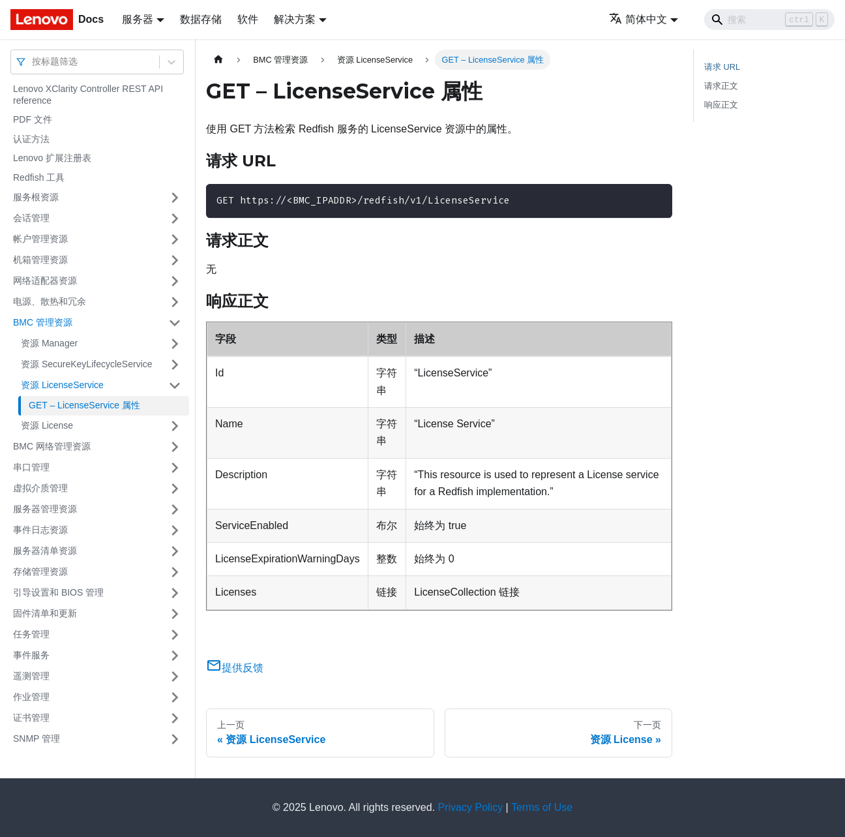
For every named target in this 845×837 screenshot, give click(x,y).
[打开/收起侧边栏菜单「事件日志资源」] (174, 530)
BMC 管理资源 (42, 322)
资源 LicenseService (62, 385)
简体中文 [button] (638, 19)
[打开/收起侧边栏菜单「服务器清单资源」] (174, 551)
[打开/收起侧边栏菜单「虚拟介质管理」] (174, 488)
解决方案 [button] (295, 19)
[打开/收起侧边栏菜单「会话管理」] (174, 218)
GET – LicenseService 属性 (84, 405)
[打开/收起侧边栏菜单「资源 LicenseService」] (174, 385)
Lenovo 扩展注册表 (52, 158)
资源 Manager (49, 343)
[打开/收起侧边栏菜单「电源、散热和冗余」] (174, 302)
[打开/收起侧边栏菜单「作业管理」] (174, 697)
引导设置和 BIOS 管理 (58, 592)
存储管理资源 (40, 571)
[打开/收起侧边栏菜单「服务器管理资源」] (174, 509)
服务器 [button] (137, 19)
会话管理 (31, 218)
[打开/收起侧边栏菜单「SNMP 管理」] (174, 739)
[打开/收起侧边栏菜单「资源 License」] (174, 426)
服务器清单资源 (45, 550)
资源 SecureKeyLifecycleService (87, 364)
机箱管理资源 (40, 259)
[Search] (769, 19)
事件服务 (31, 655)
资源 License (47, 425)
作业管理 (31, 697)
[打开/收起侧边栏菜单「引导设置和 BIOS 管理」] (174, 593)
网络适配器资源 (45, 280)
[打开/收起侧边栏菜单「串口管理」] (174, 467)
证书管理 (31, 717)
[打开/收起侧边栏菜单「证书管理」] (174, 718)
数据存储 (201, 19)
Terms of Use (541, 807)
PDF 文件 (32, 119)
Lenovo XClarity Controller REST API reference (88, 95)
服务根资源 (36, 197)
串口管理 (31, 467)
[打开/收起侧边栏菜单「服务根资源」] (174, 197)
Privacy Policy (470, 807)
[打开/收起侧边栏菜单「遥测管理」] (174, 676)
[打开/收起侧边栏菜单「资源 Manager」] (174, 343)
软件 (247, 19)
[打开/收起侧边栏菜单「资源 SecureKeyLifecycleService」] (174, 364)
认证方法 (31, 139)
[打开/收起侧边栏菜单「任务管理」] (174, 634)
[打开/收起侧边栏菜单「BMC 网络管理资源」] (174, 446)
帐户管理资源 (40, 239)
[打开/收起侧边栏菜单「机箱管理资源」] (174, 260)
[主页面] (218, 60)
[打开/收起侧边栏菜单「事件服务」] (174, 655)
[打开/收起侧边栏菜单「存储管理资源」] (174, 572)
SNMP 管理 (36, 738)
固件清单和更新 (45, 613)
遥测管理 (31, 676)
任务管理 (31, 634)
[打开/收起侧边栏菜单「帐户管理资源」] (174, 239)
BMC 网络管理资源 (52, 446)
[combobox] (33, 61)
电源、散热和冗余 (49, 301)
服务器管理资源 (45, 509)
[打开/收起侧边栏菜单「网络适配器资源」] (174, 281)
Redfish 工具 (39, 177)
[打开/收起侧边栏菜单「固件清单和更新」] (174, 613)
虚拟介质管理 (40, 488)
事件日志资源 (40, 530)
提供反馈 (234, 667)
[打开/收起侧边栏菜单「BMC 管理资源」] (174, 322)
